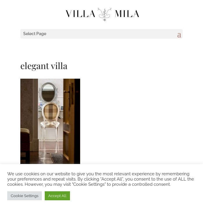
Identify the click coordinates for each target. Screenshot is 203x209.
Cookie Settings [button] (24, 196)
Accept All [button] (57, 196)
